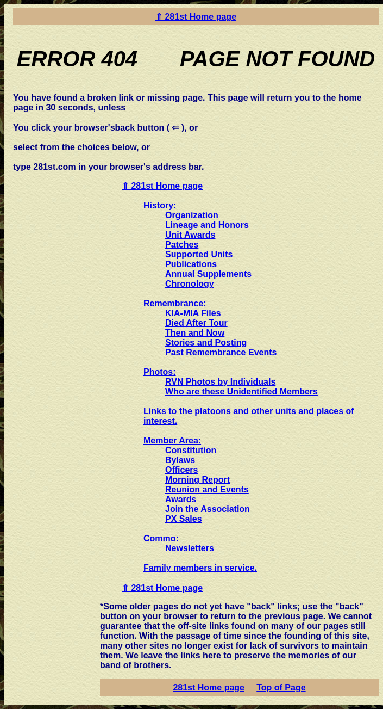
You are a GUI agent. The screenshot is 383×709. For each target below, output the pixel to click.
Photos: (159, 372)
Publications (191, 264)
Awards (181, 499)
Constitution (190, 450)
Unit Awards (190, 234)
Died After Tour (196, 323)
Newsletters (189, 548)
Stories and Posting (206, 342)
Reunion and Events (207, 489)
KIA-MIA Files (193, 313)
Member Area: (172, 440)
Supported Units (199, 254)
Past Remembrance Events (221, 352)
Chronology (189, 283)
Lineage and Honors (207, 225)
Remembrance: (174, 303)
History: (159, 205)
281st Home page (208, 687)
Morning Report (197, 479)
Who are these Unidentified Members (241, 391)
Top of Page (280, 687)
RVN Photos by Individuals (220, 381)
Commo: (161, 538)
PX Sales (183, 518)
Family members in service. (200, 567)
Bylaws (180, 460)
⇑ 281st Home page (195, 16)
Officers (181, 469)
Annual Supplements (208, 274)
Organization (191, 215)
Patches (181, 244)
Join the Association (207, 509)
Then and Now (194, 332)
